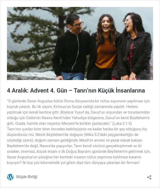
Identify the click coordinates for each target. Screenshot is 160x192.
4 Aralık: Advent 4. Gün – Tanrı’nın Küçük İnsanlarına (76, 90)
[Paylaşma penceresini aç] (149, 175)
